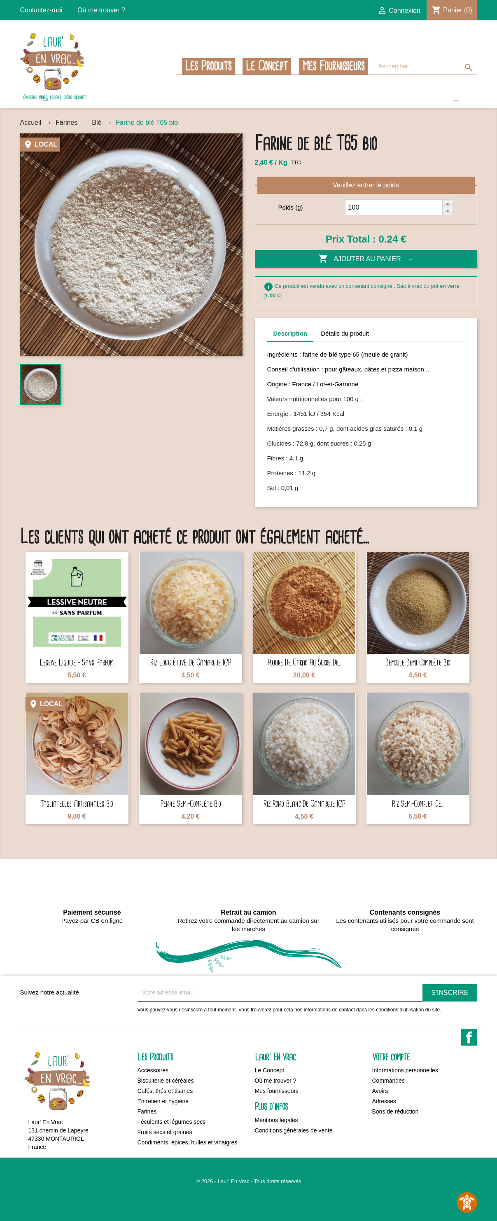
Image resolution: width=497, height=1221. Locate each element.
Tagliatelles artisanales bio (77, 804)
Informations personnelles (405, 1070)
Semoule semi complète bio (417, 662)
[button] (447, 203)
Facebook (469, 1037)
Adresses (384, 1101)
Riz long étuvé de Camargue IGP (190, 662)
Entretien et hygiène (163, 1101)
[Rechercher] (425, 66)
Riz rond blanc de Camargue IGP (304, 804)
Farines (147, 1111)
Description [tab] (290, 333)
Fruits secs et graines (165, 1132)
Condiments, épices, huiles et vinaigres (188, 1142)
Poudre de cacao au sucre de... (304, 662)
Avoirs (380, 1091)
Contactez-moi (41, 10)
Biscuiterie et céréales (166, 1080)
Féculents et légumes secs (172, 1121)
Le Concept (267, 66)
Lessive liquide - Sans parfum (77, 662)
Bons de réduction (395, 1111)
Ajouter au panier (360, 259)
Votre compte (391, 1057)
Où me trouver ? (101, 10)
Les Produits (208, 66)
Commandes (388, 1080)
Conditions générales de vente (294, 1130)
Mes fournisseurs (333, 66)
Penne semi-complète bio (191, 804)
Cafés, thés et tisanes (165, 1091)
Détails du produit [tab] (345, 333)
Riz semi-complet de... (417, 804)
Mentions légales (276, 1120)
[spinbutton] (356, 207)
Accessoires (153, 1070)
